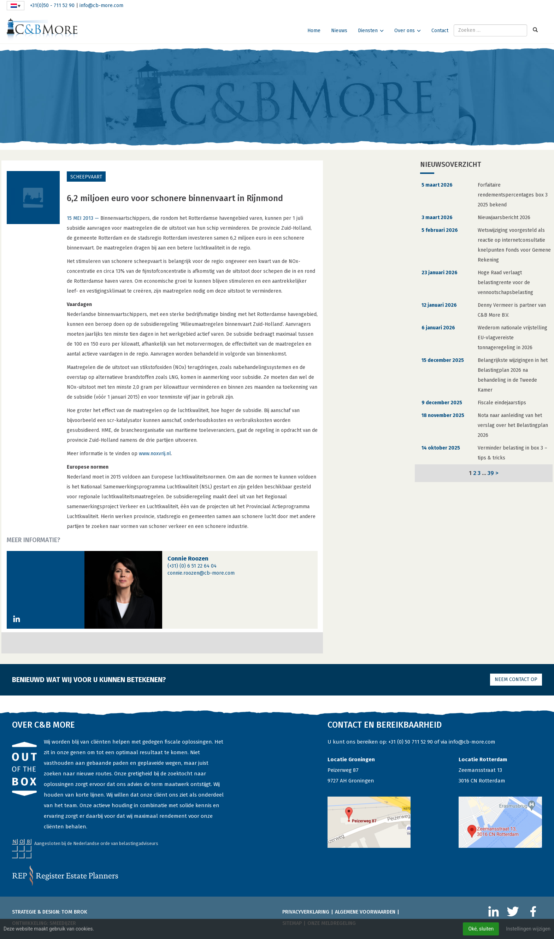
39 (491, 472)
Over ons (404, 31)
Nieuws (339, 31)
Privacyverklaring (305, 912)
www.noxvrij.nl (155, 454)
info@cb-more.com (101, 5)
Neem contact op (516, 679)
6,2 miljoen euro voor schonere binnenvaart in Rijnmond (175, 198)
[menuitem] (15, 5)
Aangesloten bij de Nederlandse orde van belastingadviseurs (96, 843)
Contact (439, 31)
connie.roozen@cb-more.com (201, 573)
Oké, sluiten (481, 929)
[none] (15, 5)
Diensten (368, 31)
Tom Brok (74, 912)
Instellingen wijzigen (528, 929)
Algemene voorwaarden (365, 912)
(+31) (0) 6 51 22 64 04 (192, 566)
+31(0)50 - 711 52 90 (52, 5)
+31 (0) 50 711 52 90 (410, 742)
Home (313, 31)
